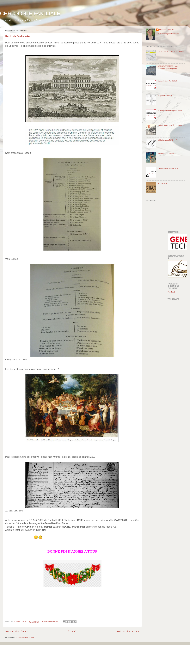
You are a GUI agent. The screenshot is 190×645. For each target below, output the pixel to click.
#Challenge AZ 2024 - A (167, 140)
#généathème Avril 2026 (167, 81)
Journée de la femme (166, 153)
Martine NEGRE (166, 30)
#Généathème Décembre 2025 (170, 110)
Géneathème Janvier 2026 (168, 168)
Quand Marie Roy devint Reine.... (171, 125)
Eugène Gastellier (165, 95)
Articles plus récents (16, 631)
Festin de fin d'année (17, 36)
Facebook (171, 292)
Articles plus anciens (127, 631)
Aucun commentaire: (50, 622)
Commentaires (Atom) (25, 637)
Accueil (72, 631)
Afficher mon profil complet (167, 34)
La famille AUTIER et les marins (171, 51)
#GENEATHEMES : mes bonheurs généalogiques (168, 67)
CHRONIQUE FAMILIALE (30, 14)
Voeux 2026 (162, 183)
